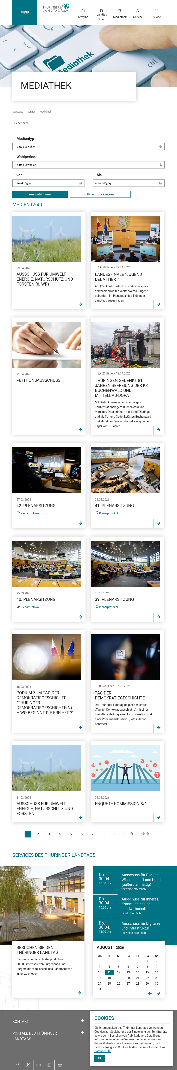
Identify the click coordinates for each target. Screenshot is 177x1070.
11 (109, 972)
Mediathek (120, 17)
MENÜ (25, 12)
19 (118, 978)
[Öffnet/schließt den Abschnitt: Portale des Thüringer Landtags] (82, 1032)
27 (128, 983)
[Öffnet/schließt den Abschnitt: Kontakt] (82, 1021)
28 (137, 983)
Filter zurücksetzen (100, 194)
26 (118, 983)
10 (99, 972)
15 (147, 972)
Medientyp (91, 143)
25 (109, 983)
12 (118, 972)
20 (128, 978)
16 (156, 972)
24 (99, 983)
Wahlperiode (91, 161)
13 (128, 972)
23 (156, 978)
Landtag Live (102, 17)
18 (109, 978)
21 (137, 978)
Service (138, 17)
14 (137, 972)
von (50, 182)
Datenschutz (102, 1051)
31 (99, 989)
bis (131, 182)
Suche (157, 17)
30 (156, 983)
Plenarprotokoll (30, 513)
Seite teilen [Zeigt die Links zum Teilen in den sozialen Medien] (21, 123)
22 (147, 978)
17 (99, 978)
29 (147, 983)
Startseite (17, 111)
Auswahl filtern (40, 194)
